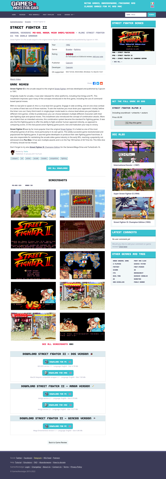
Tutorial (18, 462)
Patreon (56, 458)
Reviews (22, 14)
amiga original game (121, 261)
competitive (54, 158)
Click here (123, 246)
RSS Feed (47, 458)
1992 (68, 45)
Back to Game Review (58, 442)
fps (114, 273)
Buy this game (133, 123)
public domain (139, 282)
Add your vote (98, 56)
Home (14, 14)
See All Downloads (58, 168)
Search (151, 14)
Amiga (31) (29, 185)
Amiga (46, 32)
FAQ (35, 462)
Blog (59, 14)
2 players (15, 158)
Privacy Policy (76, 467)
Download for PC (58, 362)
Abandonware (45, 462)
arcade (36, 158)
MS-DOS (37, 32)
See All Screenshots (55, 344)
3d (135, 270)
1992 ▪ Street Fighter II (122, 55)
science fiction (140, 264)
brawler (44, 158)
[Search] (136, 15)
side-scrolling (118, 282)
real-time (117, 276)
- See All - (117, 62)
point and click (140, 261)
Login (27, 467)
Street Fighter (60, 88)
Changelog (36, 467)
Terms (66, 467)
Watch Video (15, 79)
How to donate (59, 462)
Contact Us (57, 467)
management (138, 273)
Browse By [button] (69, 14)
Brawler (28, 22)
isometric (137, 279)
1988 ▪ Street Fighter (121, 52)
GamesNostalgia (16, 22)
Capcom (69, 63)
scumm (115, 270)
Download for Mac (58, 373)
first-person (139, 267)
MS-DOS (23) (16, 185)
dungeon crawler (141, 276)
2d (22, 158)
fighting (77, 49)
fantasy (116, 267)
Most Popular (48, 14)
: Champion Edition (45, 147)
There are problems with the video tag (29, 60)
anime (28, 158)
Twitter (19, 458)
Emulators (27, 462)
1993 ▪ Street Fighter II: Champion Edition (129, 58)
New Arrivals (34, 14)
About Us (47, 467)
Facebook (28, 458)
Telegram (38, 458)
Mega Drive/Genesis (63, 32)
